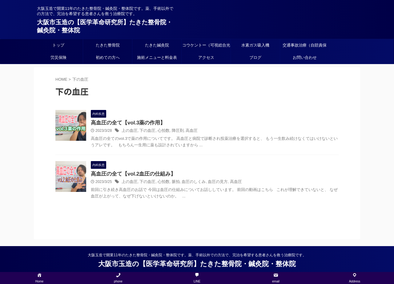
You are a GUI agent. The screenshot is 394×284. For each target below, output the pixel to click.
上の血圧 (129, 131)
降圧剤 (173, 131)
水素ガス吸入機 (255, 45)
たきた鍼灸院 (157, 45)
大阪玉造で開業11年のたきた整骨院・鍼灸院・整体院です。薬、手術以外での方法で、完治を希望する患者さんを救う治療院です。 (197, 255)
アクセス (206, 57)
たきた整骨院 (108, 45)
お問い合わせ (305, 57)
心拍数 (160, 131)
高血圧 (186, 131)
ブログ (255, 57)
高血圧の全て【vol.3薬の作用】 (126, 123)
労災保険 (58, 57)
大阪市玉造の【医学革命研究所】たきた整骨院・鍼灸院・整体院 (197, 264)
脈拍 (172, 183)
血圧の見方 (211, 183)
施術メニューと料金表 (157, 57)
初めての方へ (108, 57)
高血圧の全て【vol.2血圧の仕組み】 (131, 174)
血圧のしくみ (189, 183)
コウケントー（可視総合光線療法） (206, 47)
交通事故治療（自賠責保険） (305, 47)
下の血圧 (145, 131)
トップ (58, 45)
